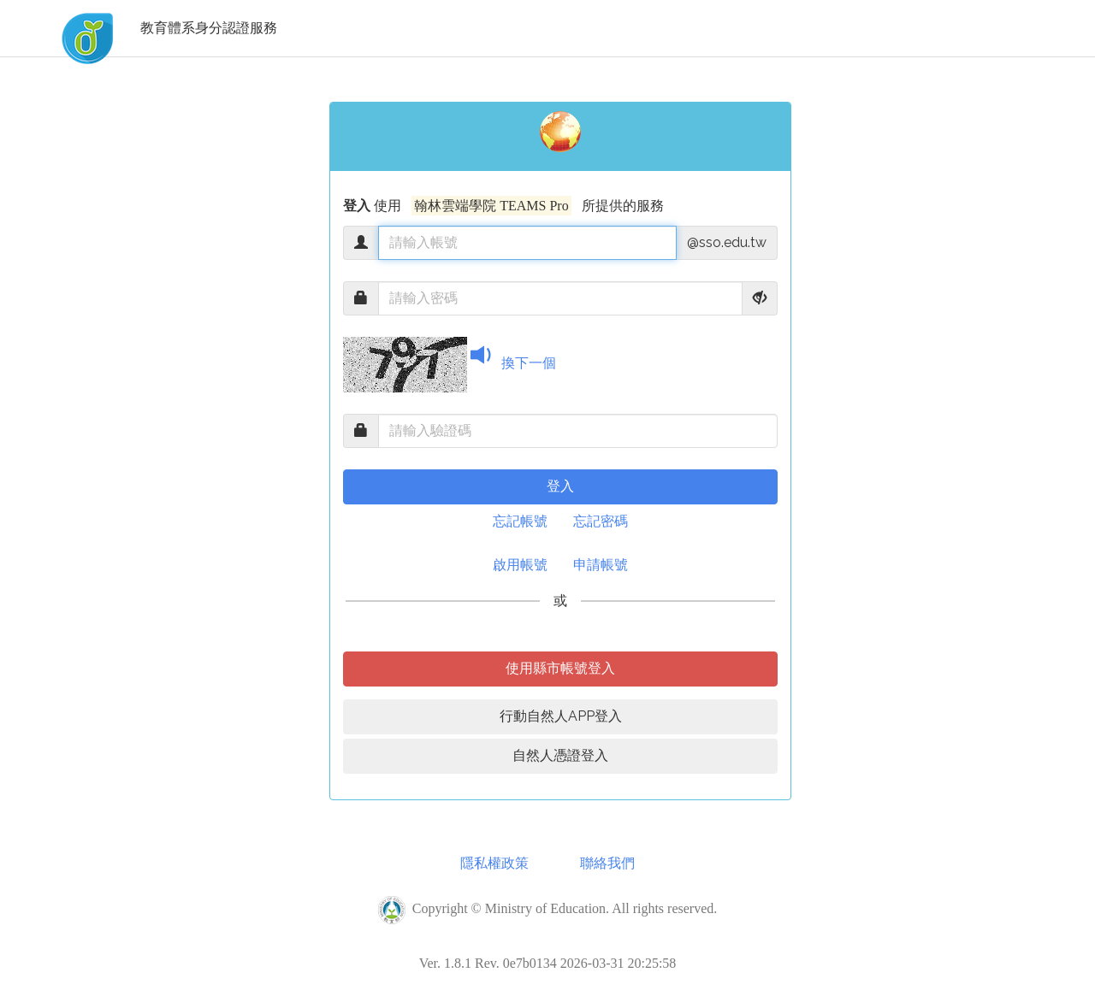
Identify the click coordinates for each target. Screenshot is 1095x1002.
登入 (560, 486)
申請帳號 (600, 565)
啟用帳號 (520, 565)
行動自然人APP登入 (561, 716)
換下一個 (528, 363)
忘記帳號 (520, 521)
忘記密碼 (600, 521)
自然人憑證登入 (560, 755)
